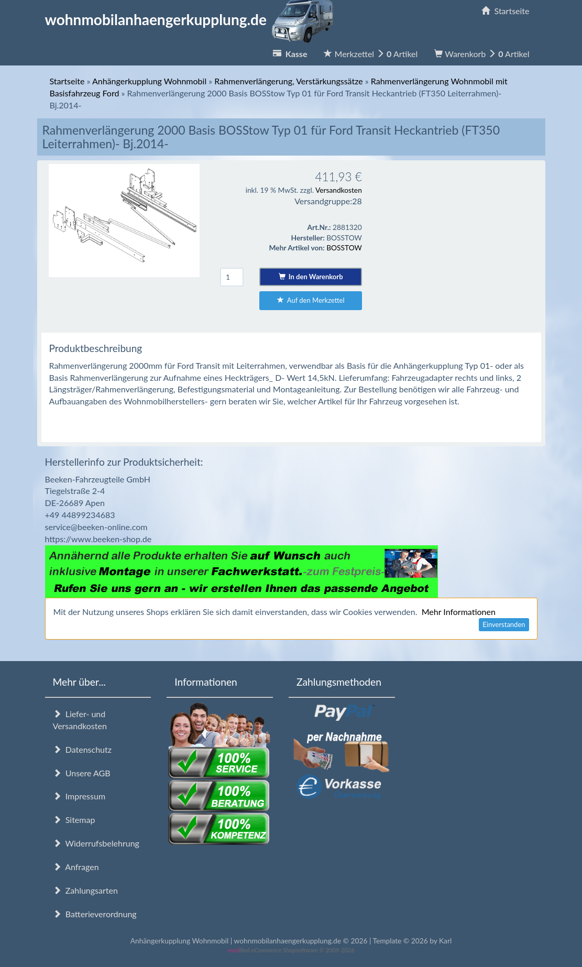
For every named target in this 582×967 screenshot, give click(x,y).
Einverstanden (503, 624)
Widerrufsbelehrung (96, 843)
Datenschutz (82, 749)
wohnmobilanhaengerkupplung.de (192, 19)
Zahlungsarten (85, 890)
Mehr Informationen (459, 612)
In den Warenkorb (311, 276)
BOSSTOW (344, 247)
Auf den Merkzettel (311, 300)
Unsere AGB (82, 773)
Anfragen (76, 867)
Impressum (79, 796)
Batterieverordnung (95, 914)
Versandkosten (338, 189)
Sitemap (74, 820)
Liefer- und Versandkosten (80, 720)
